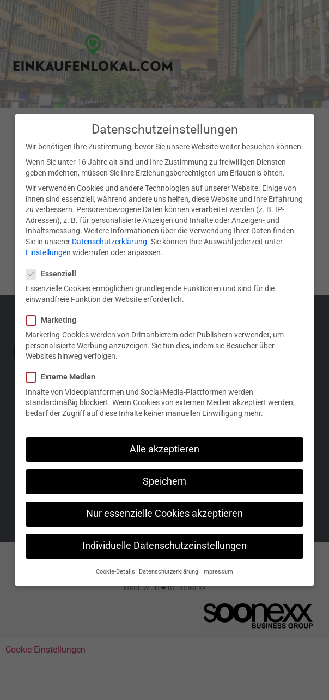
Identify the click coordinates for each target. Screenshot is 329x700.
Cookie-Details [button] (115, 571)
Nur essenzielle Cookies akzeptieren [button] (164, 513)
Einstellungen (48, 252)
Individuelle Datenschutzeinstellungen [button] (164, 545)
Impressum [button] (217, 571)
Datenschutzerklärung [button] (168, 571)
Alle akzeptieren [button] (164, 449)
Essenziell (54, 274)
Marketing (54, 320)
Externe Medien (64, 377)
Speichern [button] (164, 481)
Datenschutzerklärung (109, 241)
